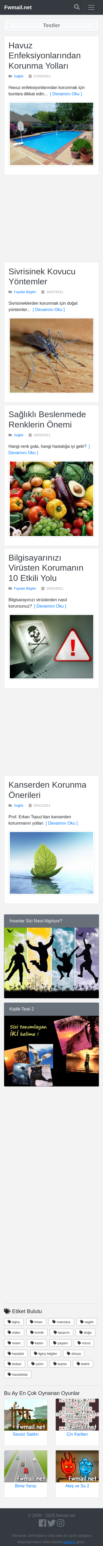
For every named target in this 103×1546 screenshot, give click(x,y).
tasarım (62, 1332)
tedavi (14, 1364)
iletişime (69, 1542)
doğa (85, 1332)
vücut (84, 1343)
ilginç (14, 1322)
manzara (61, 1322)
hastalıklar (18, 1374)
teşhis (60, 1364)
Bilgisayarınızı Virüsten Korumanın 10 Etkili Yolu (45, 568)
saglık (87, 1322)
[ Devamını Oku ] (65, 94)
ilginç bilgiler (45, 1354)
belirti (83, 1364)
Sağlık (19, 76)
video (14, 1332)
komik (37, 1332)
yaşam (60, 1343)
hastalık (16, 1354)
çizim (37, 1364)
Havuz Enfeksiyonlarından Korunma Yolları (44, 56)
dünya (74, 1354)
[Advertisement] (51, 218)
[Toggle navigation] (91, 7)
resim (14, 1343)
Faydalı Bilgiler (25, 292)
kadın (37, 1343)
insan (36, 1322)
